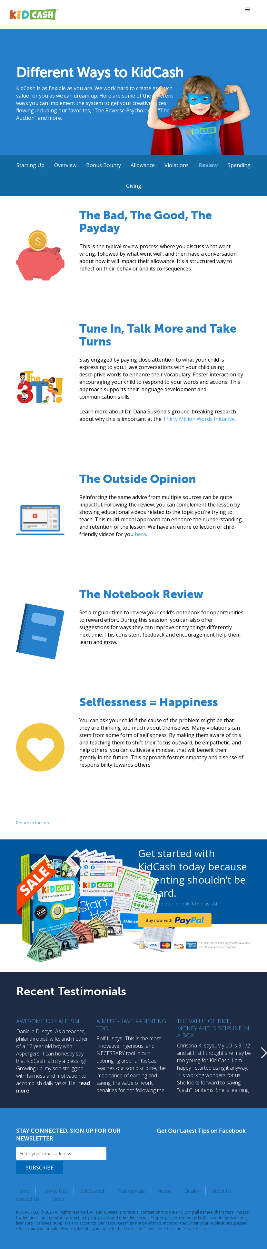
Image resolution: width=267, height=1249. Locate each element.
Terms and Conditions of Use (148, 1228)
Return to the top (32, 823)
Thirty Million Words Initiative (199, 418)
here (140, 534)
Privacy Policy (194, 1228)
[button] (247, 9)
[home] (34, 14)
